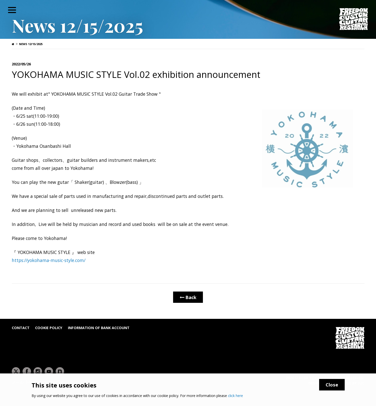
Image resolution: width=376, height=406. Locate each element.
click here (235, 395)
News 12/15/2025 (31, 44)
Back (188, 297)
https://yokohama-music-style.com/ (48, 260)
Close (332, 384)
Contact (21, 327)
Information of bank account (99, 327)
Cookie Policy (48, 327)
